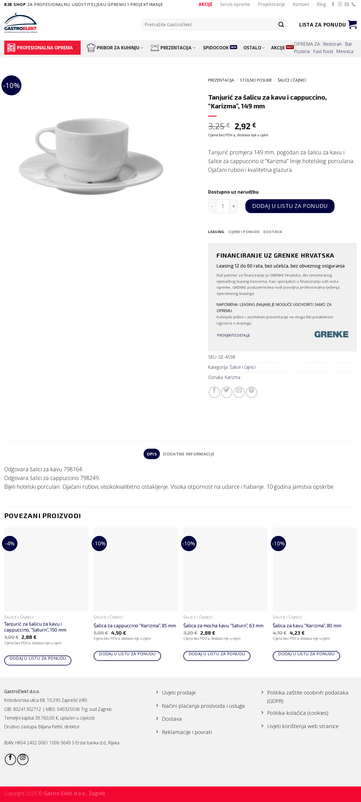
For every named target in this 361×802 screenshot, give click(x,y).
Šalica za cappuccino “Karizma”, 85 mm (135, 626)
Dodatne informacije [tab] (189, 454)
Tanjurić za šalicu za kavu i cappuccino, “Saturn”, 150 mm (35, 627)
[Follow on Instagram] (340, 4)
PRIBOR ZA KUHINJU (115, 47)
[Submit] (281, 24)
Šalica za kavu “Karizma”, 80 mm (307, 626)
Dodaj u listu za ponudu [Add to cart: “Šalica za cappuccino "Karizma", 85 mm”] (127, 654)
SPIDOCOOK (216, 48)
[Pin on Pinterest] (251, 392)
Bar (348, 44)
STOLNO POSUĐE (256, 80)
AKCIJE (278, 48)
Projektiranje (271, 4)
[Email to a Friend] (239, 392)
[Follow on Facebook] (333, 4)
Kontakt (301, 4)
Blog (321, 4)
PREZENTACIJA (173, 47)
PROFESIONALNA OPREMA (41, 47)
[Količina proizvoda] (223, 206)
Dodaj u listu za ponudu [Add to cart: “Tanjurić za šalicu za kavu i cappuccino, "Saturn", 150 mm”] (38, 658)
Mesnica (344, 51)
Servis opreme (235, 4)
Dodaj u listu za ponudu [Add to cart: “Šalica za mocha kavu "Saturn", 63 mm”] (217, 654)
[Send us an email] (347, 4)
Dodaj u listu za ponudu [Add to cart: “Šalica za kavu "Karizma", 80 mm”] (306, 654)
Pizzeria (302, 51)
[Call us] (353, 4)
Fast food (323, 51)
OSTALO (254, 48)
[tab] (216, 232)
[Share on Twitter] (226, 392)
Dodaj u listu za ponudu (289, 206)
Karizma (232, 377)
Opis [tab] (151, 454)
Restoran (332, 44)
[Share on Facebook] (214, 392)
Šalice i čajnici (292, 80)
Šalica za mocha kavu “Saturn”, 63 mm (223, 626)
